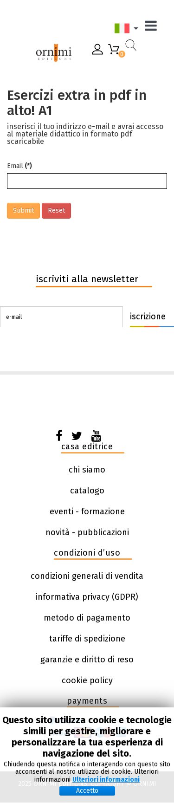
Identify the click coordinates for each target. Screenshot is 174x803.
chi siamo (87, 470)
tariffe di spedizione (87, 639)
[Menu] (153, 28)
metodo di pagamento (87, 618)
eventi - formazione (87, 511)
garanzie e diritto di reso (87, 659)
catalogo (87, 490)
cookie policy (87, 680)
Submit (23, 210)
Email (19, 166)
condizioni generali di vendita (87, 576)
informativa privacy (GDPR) (87, 597)
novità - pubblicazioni (87, 532)
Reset (56, 210)
